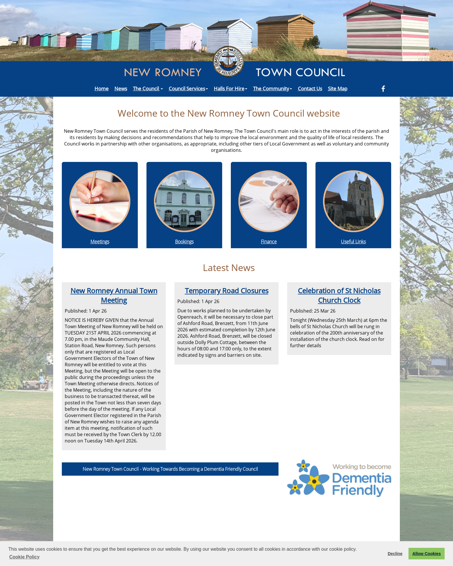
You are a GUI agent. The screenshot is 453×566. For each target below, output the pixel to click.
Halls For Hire (230, 88)
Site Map (337, 88)
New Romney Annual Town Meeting (113, 295)
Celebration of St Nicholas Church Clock (339, 295)
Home (101, 88)
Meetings (99, 241)
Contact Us (310, 88)
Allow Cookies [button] (426, 553)
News (120, 88)
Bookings (184, 241)
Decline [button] (395, 553)
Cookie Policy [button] (24, 556)
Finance (269, 241)
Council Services (188, 88)
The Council (148, 88)
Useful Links (353, 241)
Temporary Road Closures (226, 290)
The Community (272, 88)
